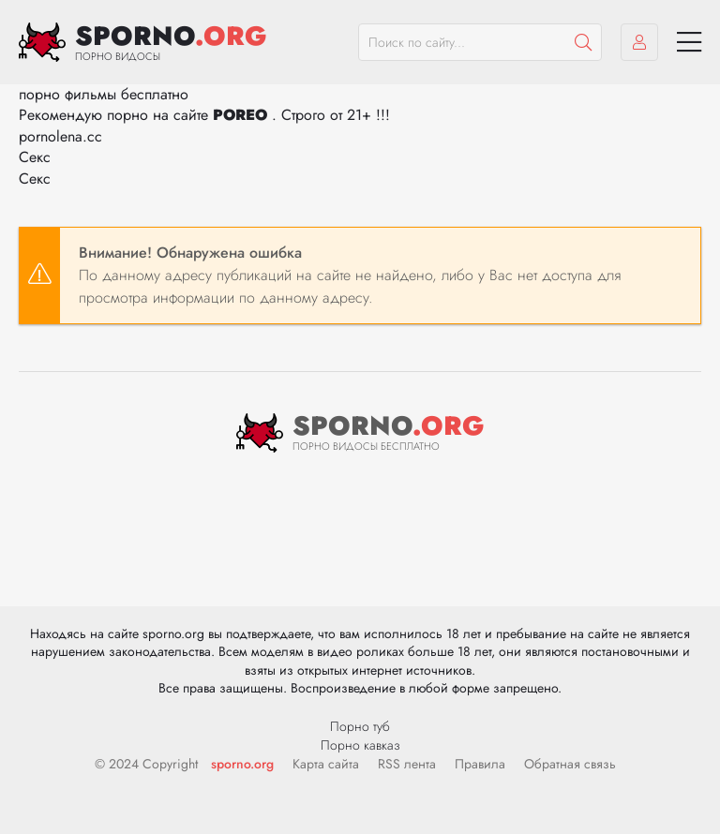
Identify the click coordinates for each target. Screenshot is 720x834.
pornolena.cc (60, 136)
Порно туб (360, 726)
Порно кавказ (360, 745)
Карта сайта (325, 763)
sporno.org (242, 763)
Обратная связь (570, 763)
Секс (35, 157)
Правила (480, 763)
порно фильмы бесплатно (103, 94)
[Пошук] (583, 42)
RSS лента (407, 763)
